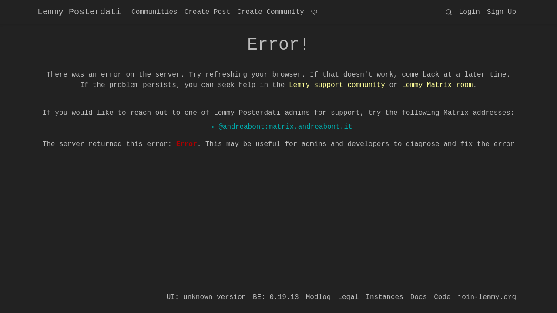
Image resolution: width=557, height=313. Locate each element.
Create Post (208, 12)
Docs (418, 297)
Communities (154, 12)
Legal (348, 297)
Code (442, 297)
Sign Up (501, 12)
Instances (384, 297)
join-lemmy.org (487, 297)
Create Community (270, 12)
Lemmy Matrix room (437, 85)
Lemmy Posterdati (79, 12)
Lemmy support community (337, 85)
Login (469, 12)
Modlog (318, 297)
